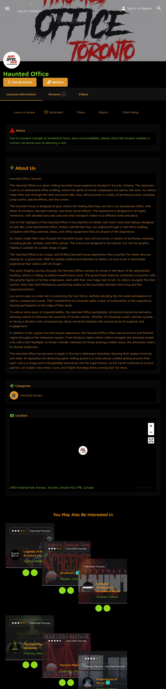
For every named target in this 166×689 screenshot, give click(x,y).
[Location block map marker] (83, 450)
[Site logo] (30, 8)
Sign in (132, 8)
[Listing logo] (11, 60)
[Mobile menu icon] (7, 8)
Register (146, 8)
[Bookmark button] (34, 572)
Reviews (57, 94)
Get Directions (143, 487)
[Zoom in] (151, 426)
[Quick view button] (26, 572)
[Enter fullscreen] (151, 440)
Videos (83, 94)
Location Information (21, 94)
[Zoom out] (151, 432)
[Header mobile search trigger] (159, 8)
